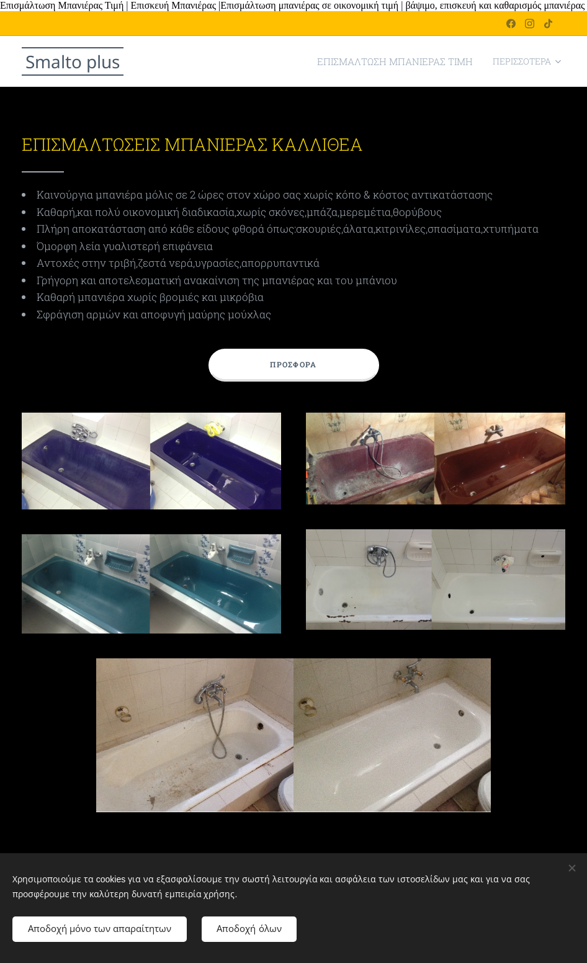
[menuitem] (405, 61)
